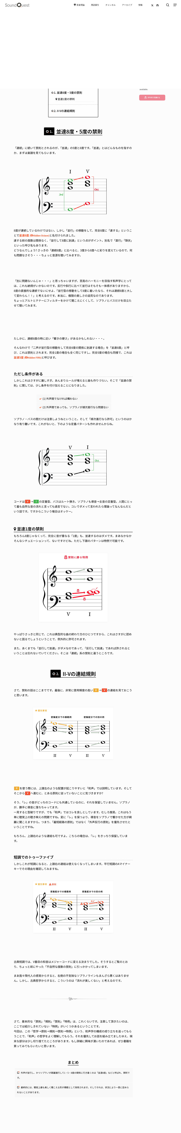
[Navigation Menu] (175, 5)
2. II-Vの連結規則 (64, 111)
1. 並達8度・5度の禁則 (68, 92)
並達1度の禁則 (66, 99)
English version (146, 84)
